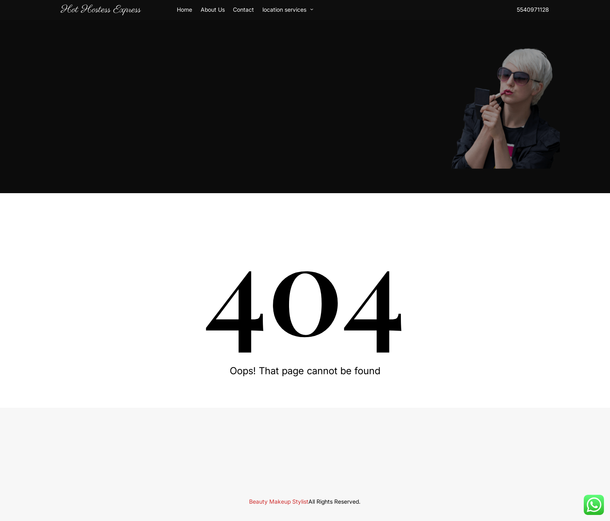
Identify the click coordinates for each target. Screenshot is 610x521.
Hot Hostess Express (101, 10)
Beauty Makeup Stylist (278, 501)
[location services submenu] (311, 8)
